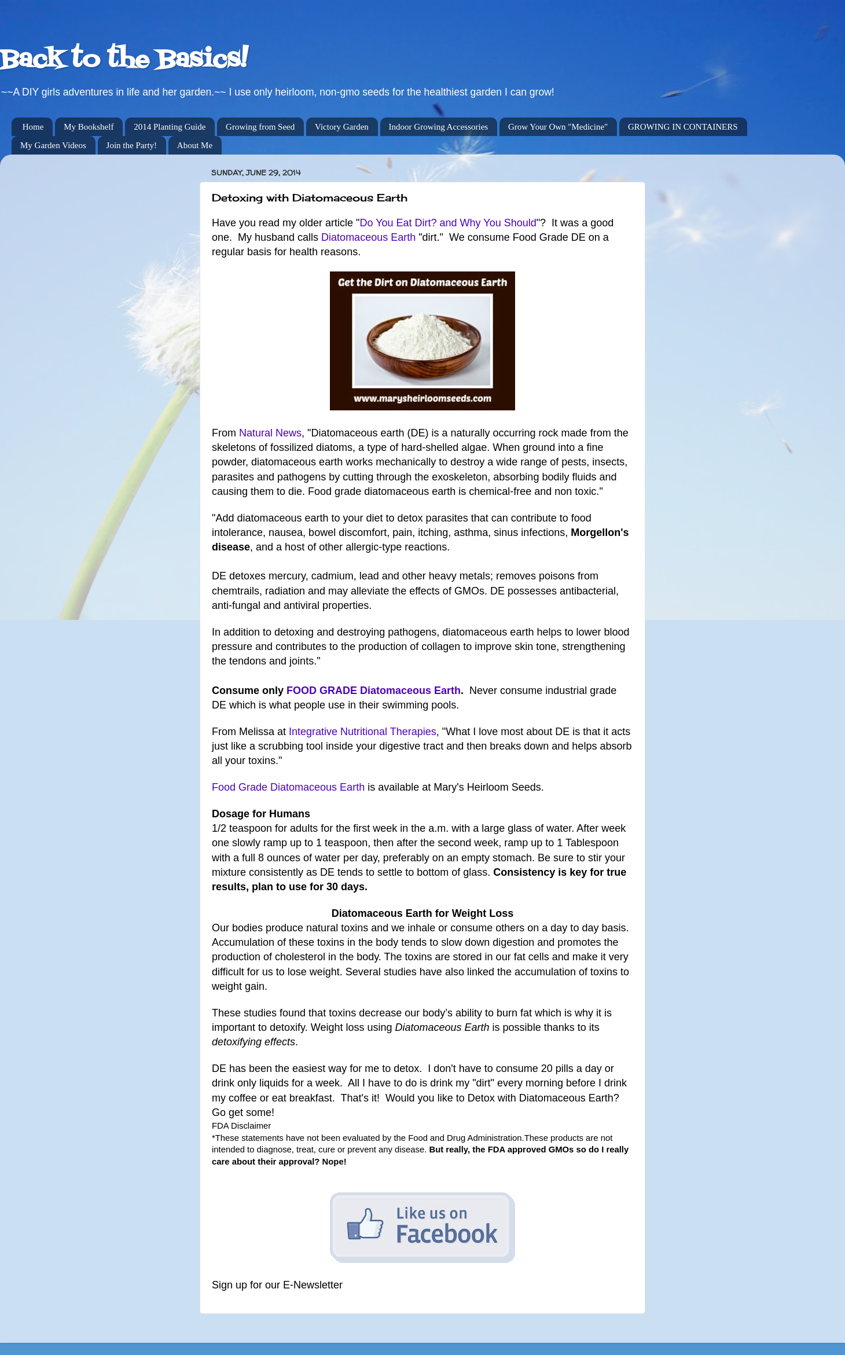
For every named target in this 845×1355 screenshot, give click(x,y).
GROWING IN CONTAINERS (683, 126)
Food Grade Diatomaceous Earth (288, 787)
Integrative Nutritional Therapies (362, 731)
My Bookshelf (88, 126)
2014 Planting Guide (169, 126)
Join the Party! (131, 145)
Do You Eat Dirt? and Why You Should (448, 223)
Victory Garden (342, 126)
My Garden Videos (53, 145)
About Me (194, 145)
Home (33, 126)
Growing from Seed (260, 126)
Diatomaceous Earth (368, 237)
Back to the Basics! (124, 60)
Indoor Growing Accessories (438, 126)
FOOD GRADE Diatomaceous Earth (373, 690)
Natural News (270, 433)
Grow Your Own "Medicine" (558, 126)
